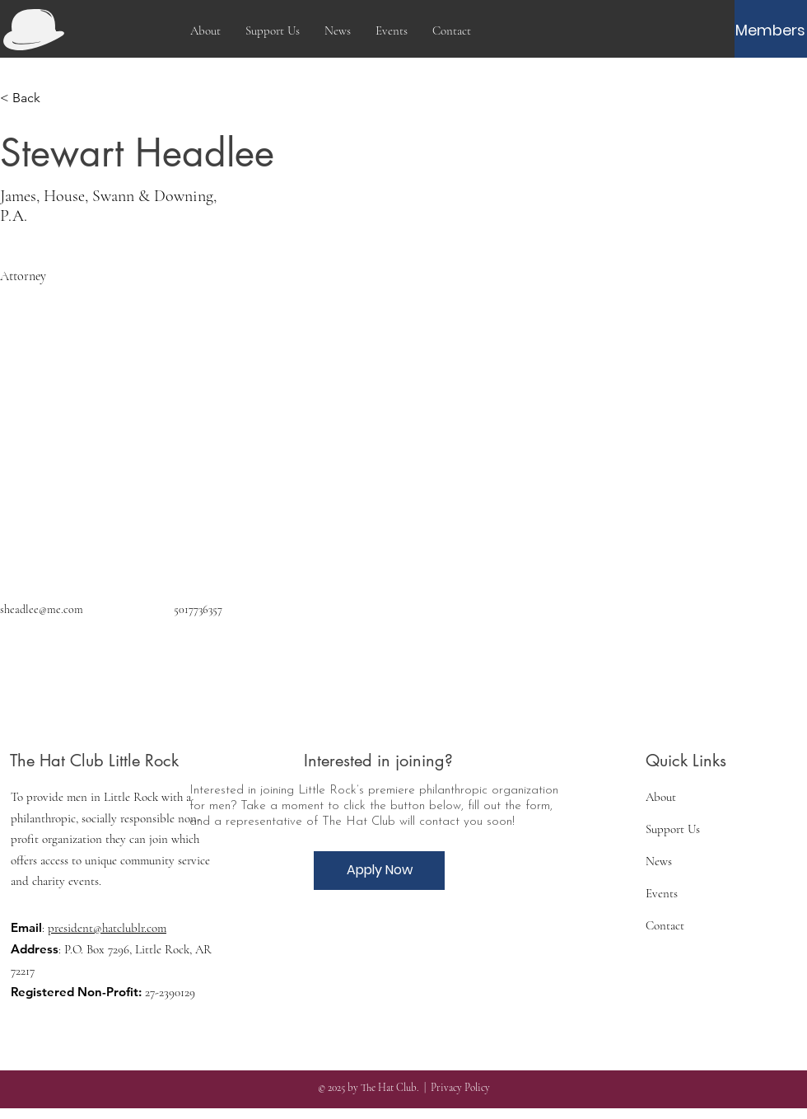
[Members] (770, 30)
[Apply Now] (379, 870)
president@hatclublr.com (107, 927)
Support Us (673, 829)
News (659, 861)
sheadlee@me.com (41, 609)
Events (662, 893)
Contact (665, 925)
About (661, 796)
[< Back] (32, 98)
